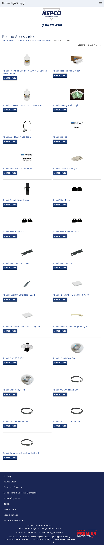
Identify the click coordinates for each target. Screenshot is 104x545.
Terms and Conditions (13, 487)
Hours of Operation (12, 498)
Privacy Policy (9, 509)
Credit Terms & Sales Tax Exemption (20, 492)
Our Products (8, 40)
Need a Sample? (10, 515)
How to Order (9, 481)
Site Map (7, 476)
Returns (6, 503)
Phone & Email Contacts (14, 520)
